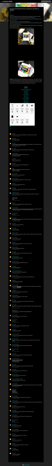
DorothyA (13, 290)
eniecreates (13, 237)
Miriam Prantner (14, 344)
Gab (12, 438)
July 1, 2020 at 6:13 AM (15, 322)
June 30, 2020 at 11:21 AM (16, 205)
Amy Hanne (13, 173)
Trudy (13, 183)
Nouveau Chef (14, 295)
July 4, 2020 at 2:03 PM (15, 431)
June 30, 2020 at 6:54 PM (15, 273)
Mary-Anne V (14, 374)
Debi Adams (26, 93)
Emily (13, 133)
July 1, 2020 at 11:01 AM (15, 356)
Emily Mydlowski (26, 94)
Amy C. (13, 148)
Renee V (13, 364)
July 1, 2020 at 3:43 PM (15, 381)
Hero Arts (26, 88)
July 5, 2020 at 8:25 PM (15, 450)
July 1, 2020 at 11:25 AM (15, 362)
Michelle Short (26, 102)
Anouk (13, 329)
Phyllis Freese (14, 207)
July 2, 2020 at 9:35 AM (15, 403)
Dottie (13, 280)
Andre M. (13, 410)
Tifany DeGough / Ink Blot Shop (26, 89)
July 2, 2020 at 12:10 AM (15, 393)
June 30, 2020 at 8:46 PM (15, 297)
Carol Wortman (14, 285)
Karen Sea (13, 424)
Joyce (13, 223)
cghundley (13, 389)
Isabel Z (13, 138)
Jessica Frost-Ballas (26, 98)
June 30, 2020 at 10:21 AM (16, 195)
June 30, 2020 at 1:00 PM (15, 230)
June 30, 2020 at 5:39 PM (15, 263)
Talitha (13, 324)
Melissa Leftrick (14, 256)
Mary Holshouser (14, 358)
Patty (13, 242)
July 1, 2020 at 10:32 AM (15, 346)
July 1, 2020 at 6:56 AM (15, 331)
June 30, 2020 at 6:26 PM (15, 268)
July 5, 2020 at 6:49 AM (15, 441)
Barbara (13, 353)
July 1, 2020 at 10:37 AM (15, 351)
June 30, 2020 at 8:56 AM (15, 140)
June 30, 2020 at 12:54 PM (16, 225)
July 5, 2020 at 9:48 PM (15, 455)
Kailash (13, 300)
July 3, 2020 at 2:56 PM (15, 422)
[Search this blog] (47, 1)
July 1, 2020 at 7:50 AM (15, 336)
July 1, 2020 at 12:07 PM (15, 367)
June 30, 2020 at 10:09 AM (16, 185)
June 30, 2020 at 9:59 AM (15, 176)
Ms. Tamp (13, 405)
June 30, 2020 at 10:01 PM (16, 302)
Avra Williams (14, 213)
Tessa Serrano (14, 178)
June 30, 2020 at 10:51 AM (16, 200)
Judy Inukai (13, 383)
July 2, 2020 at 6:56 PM (15, 412)
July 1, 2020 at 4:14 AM (15, 317)
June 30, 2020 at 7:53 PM (15, 288)
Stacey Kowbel (14, 429)
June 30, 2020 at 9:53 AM (15, 171)
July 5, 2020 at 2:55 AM (15, 436)
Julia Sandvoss (14, 261)
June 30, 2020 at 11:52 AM (16, 215)
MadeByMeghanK (14, 192)
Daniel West (26, 92)
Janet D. (13, 266)
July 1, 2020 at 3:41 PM (15, 376)
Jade (13, 443)
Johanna (13, 369)
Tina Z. (13, 448)
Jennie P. (13, 228)
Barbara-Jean (14, 247)
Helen (13, 143)
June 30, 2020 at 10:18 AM (16, 190)
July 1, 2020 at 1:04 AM (15, 312)
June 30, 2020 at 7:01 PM (15, 282)
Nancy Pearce (14, 338)
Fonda (13, 163)
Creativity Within (7, 1)
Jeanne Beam (14, 153)
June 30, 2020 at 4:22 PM (15, 249)
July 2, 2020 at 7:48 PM (15, 417)
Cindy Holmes (14, 275)
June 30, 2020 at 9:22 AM (15, 156)
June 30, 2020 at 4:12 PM (15, 244)
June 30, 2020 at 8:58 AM (15, 146)
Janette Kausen (14, 20)
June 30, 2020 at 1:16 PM (15, 235)
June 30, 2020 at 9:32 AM (15, 161)
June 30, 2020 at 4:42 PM (15, 254)
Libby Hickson (26, 101)
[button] (10, 12)
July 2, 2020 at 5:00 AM (15, 398)
